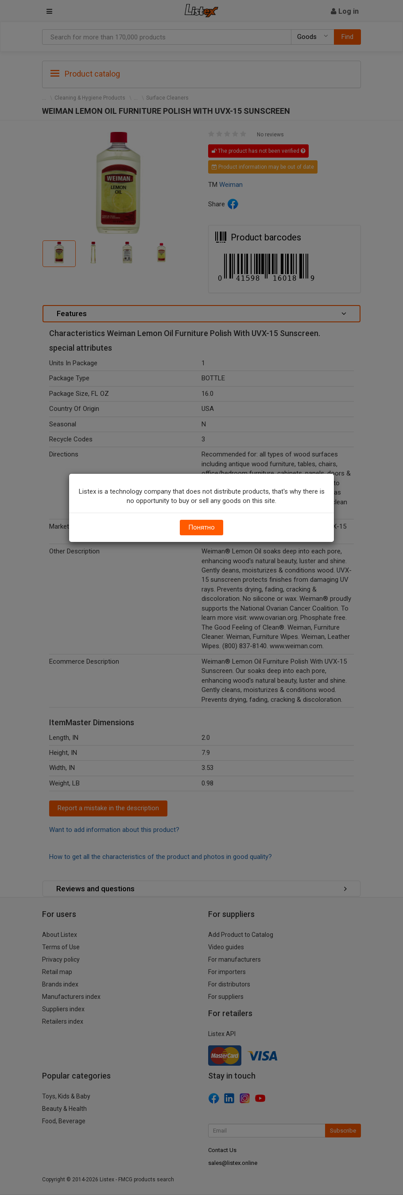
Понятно (201, 527)
